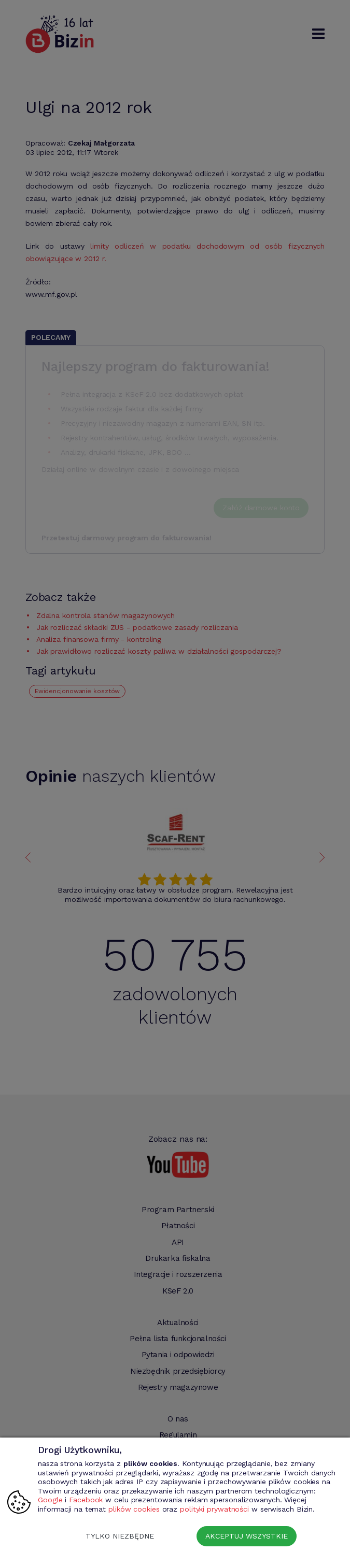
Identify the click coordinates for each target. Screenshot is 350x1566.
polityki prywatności (214, 1509)
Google (50, 1500)
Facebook (86, 1500)
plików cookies (134, 1509)
